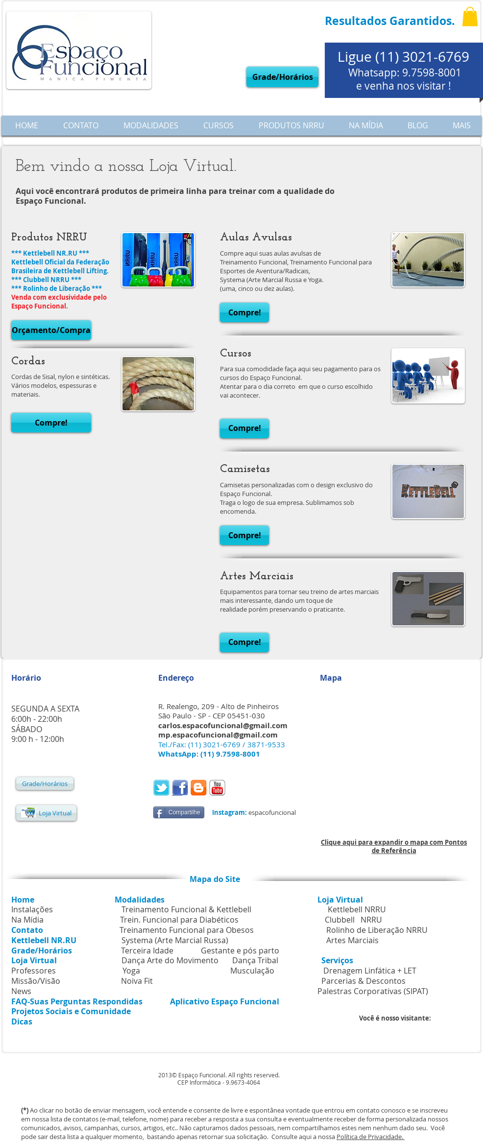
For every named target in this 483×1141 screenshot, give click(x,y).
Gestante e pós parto (240, 950)
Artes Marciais (352, 940)
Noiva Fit (137, 980)
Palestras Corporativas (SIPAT (371, 991)
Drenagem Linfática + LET (369, 970)
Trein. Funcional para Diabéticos (179, 919)
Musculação (252, 970)
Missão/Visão (35, 980)
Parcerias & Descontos (336, 980)
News (21, 991)
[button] (470, 16)
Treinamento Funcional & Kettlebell (186, 909)
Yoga (131, 970)
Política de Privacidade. (371, 1136)
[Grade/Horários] (282, 77)
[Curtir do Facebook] (250, 789)
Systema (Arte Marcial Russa (173, 940)
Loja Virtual (340, 899)
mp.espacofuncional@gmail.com (218, 735)
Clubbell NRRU (353, 919)
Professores (33, 970)
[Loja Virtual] (46, 813)
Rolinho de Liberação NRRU (377, 930)
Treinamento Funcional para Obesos (187, 930)
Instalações (32, 909)
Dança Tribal (255, 960)
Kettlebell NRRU (357, 909)
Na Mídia (27, 919)
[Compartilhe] (178, 812)
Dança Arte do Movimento (169, 960)
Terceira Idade (147, 950)
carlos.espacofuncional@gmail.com (223, 725)
